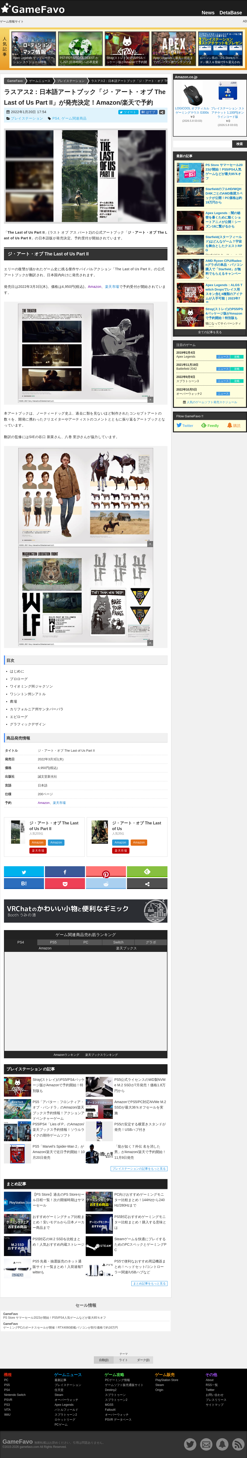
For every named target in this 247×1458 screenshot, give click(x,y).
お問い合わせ (215, 1395)
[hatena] (24, 883)
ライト (123, 1360)
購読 (233, 425)
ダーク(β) (143, 1360)
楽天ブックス (126, 948)
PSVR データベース (118, 1419)
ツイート (128, 112)
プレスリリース (216, 1400)
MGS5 (109, 1405)
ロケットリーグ (65, 1419)
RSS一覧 (212, 1385)
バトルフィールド (66, 1409)
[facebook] (65, 871)
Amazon (94, 287)
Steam (59, 1395)
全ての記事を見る (210, 332)
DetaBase (231, 12)
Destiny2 (111, 1390)
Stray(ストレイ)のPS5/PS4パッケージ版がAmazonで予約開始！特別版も (224, 313)
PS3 (7, 1405)
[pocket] (65, 883)
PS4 (55, 118)
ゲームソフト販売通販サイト (124, 1385)
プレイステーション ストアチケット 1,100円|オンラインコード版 (227, 113)
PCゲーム (61, 1424)
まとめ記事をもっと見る (149, 1283)
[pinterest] (106, 872)
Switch (118, 942)
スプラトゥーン (115, 1395)
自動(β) (104, 1360)
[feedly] (147, 871)
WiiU (7, 1414)
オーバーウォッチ (66, 1400)
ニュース (223, 356)
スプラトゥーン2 (66, 1414)
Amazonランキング (66, 1055)
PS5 (53, 942)
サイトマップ (215, 1405)
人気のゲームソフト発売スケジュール (212, 402)
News (208, 12)
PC (85, 942)
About (209, 1380)
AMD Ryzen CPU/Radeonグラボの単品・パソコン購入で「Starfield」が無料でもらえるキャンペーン (224, 269)
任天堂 (59, 1390)
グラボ (151, 942)
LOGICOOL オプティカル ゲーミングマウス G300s (192, 110)
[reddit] (106, 883)
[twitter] (24, 871)
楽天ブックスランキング (101, 1055)
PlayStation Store (166, 1380)
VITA (7, 1409)
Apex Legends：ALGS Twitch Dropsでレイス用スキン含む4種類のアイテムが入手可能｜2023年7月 (224, 294)
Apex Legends (64, 1405)
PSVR (8, 1400)
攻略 (237, 356)
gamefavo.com (29, 1447)
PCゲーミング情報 (117, 1380)
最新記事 (60, 1380)
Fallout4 (110, 1409)
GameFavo (17, 1441)
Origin (159, 1390)
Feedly (210, 425)
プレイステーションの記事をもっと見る (139, 1168)
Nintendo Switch (15, 1395)
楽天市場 (112, 287)
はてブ (149, 112)
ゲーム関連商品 (74, 118)
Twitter (184, 425)
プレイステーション (27, 118)
